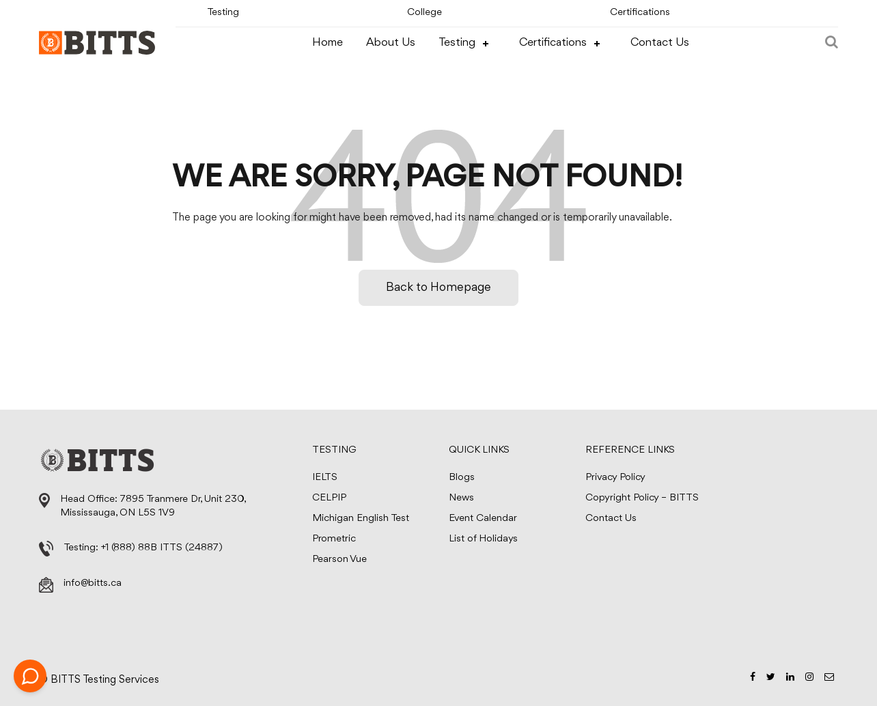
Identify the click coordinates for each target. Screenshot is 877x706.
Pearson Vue (339, 559)
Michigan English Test (360, 518)
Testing (223, 13)
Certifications (640, 13)
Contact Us (659, 42)
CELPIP (329, 498)
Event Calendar (483, 518)
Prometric (334, 539)
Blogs (462, 477)
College (424, 13)
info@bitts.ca (93, 583)
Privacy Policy (615, 477)
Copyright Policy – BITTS (642, 498)
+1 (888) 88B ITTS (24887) (162, 548)
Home (327, 42)
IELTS (324, 477)
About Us (390, 42)
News (461, 498)
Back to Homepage (438, 287)
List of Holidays (483, 539)
